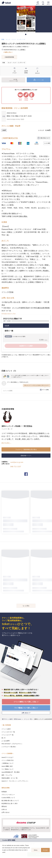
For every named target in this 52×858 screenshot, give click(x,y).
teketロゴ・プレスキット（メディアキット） (15, 781)
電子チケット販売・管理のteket (11, 719)
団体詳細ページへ (26, 455)
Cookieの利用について (8, 797)
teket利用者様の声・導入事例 (10, 772)
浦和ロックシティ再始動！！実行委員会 (17, 426)
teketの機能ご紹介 (7, 766)
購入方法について (45, 138)
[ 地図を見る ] (7, 52)
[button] (2, 854)
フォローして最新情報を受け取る (26, 449)
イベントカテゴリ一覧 (8, 732)
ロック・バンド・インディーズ (15, 39)
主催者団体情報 (9, 57)
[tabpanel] (26, 19)
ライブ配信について (7, 769)
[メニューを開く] (48, 3)
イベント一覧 (28, 719)
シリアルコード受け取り (9, 746)
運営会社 (4, 806)
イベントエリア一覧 (7, 735)
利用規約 (4, 791)
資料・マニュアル (7, 775)
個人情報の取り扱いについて (10, 800)
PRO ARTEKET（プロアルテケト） (12, 743)
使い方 (4, 738)
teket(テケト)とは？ (8, 757)
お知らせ (4, 809)
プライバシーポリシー (8, 794)
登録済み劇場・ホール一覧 (9, 778)
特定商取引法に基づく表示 (9, 803)
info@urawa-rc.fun (9, 313)
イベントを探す (6, 729)
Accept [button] (45, 850)
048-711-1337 (15, 466)
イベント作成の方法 (7, 760)
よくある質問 (5, 741)
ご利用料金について (7, 763)
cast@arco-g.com (16, 462)
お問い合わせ (5, 812)
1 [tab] (25, 34)
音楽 (3, 39)
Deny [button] (35, 850)
